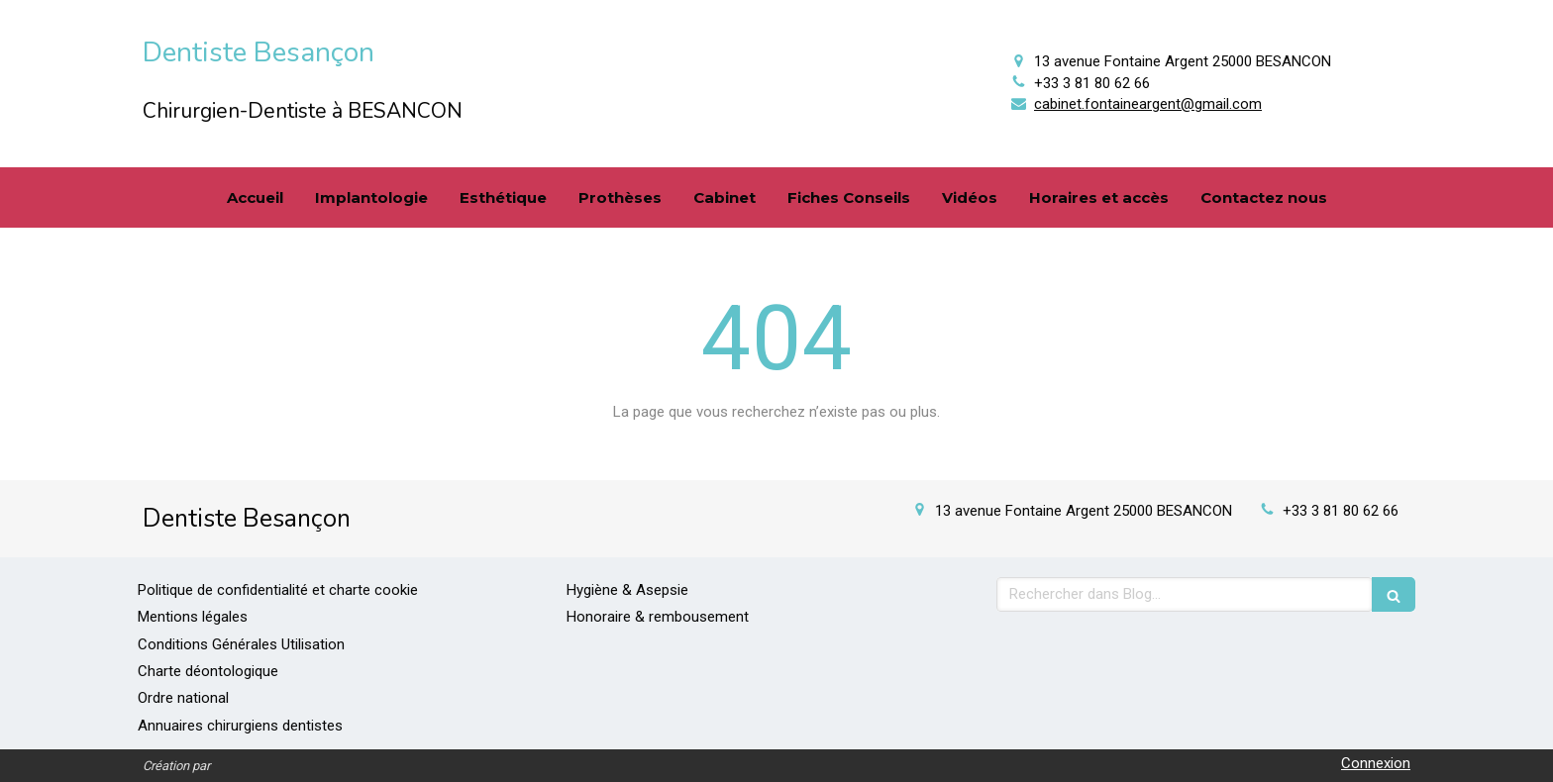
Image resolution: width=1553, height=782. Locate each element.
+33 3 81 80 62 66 (1092, 83)
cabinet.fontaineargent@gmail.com (1148, 104)
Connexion (1375, 763)
